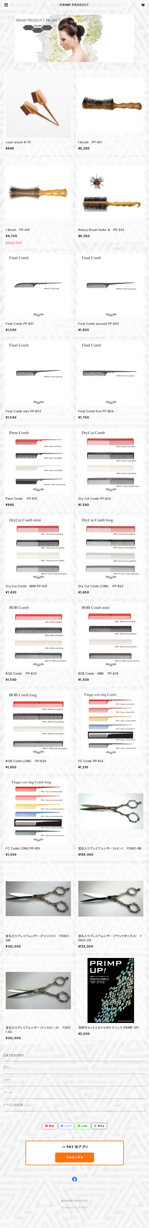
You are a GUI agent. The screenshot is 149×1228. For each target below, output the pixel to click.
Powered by (74, 1207)
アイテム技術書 (13, 1105)
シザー (7, 1080)
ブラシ (7, 1067)
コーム (7, 1092)
